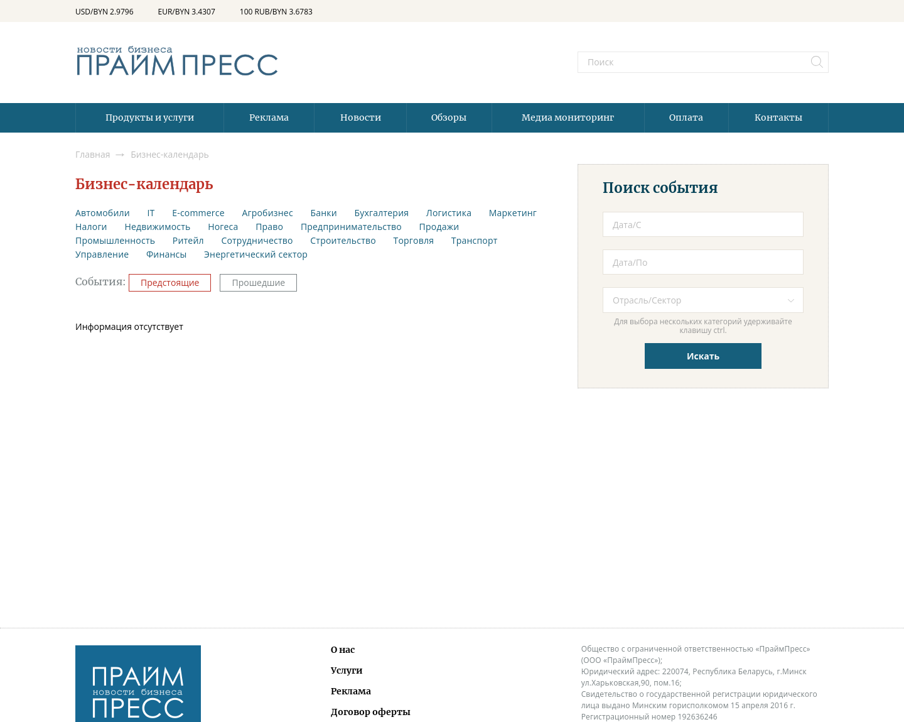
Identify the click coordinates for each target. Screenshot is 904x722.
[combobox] (703, 300)
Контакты (778, 117)
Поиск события (660, 188)
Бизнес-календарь (144, 184)
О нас (343, 649)
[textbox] (712, 300)
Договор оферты (371, 712)
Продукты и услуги (149, 117)
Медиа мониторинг (568, 117)
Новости (360, 117)
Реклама (269, 117)
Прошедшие (258, 282)
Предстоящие (170, 282)
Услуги (347, 670)
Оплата (686, 117)
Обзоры (448, 117)
